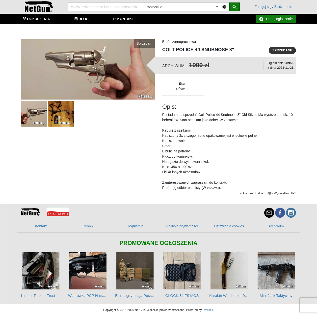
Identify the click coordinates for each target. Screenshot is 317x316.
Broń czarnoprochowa (179, 42)
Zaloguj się (263, 7)
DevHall (208, 310)
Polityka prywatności (182, 226)
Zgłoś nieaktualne (251, 193)
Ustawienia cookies (229, 226)
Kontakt (41, 226)
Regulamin (135, 226)
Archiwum (276, 226)
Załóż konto (283, 7)
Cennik (87, 226)
